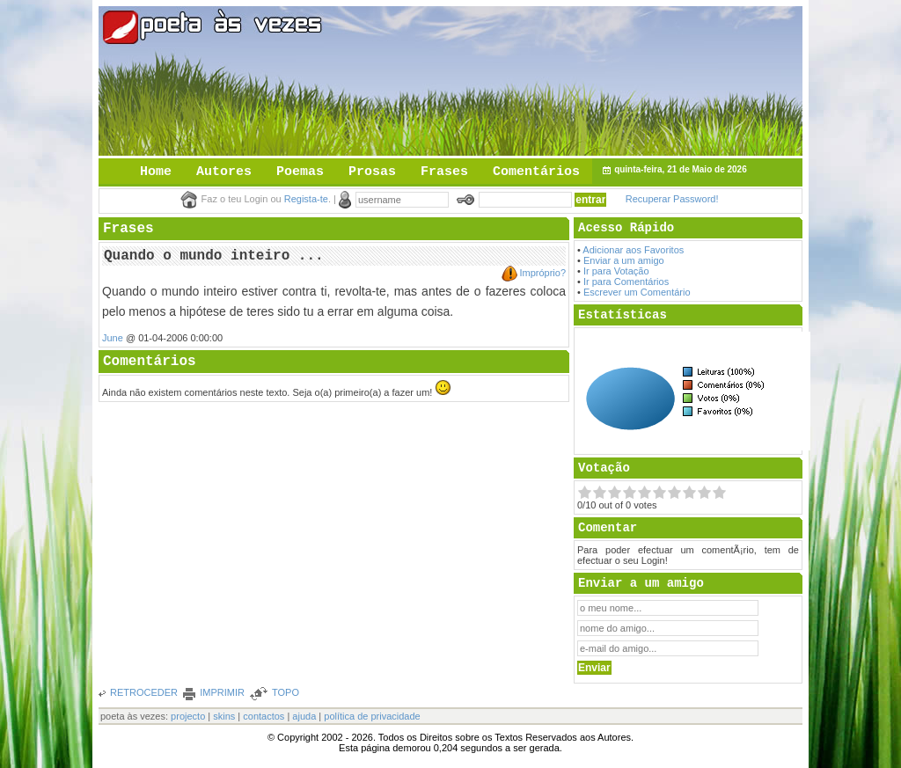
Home (156, 172)
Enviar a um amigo (623, 260)
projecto (188, 716)
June (112, 338)
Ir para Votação (616, 271)
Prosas (372, 172)
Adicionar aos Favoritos (633, 250)
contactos (263, 716)
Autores (224, 172)
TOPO (285, 692)
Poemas (300, 172)
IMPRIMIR (222, 692)
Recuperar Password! (672, 199)
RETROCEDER (144, 692)
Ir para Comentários (626, 281)
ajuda (304, 716)
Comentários (536, 172)
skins (224, 716)
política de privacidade (372, 716)
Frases (444, 172)
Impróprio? (542, 272)
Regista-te (306, 199)
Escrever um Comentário (637, 292)
